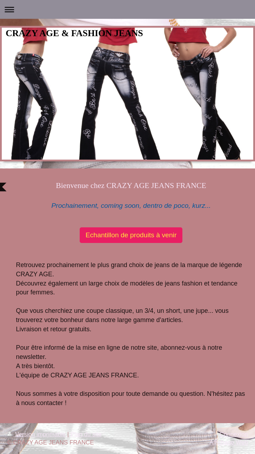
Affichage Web (228, 442)
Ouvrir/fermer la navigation (127, 9)
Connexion (234, 434)
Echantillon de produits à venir (130, 235)
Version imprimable (37, 434)
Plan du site (86, 434)
